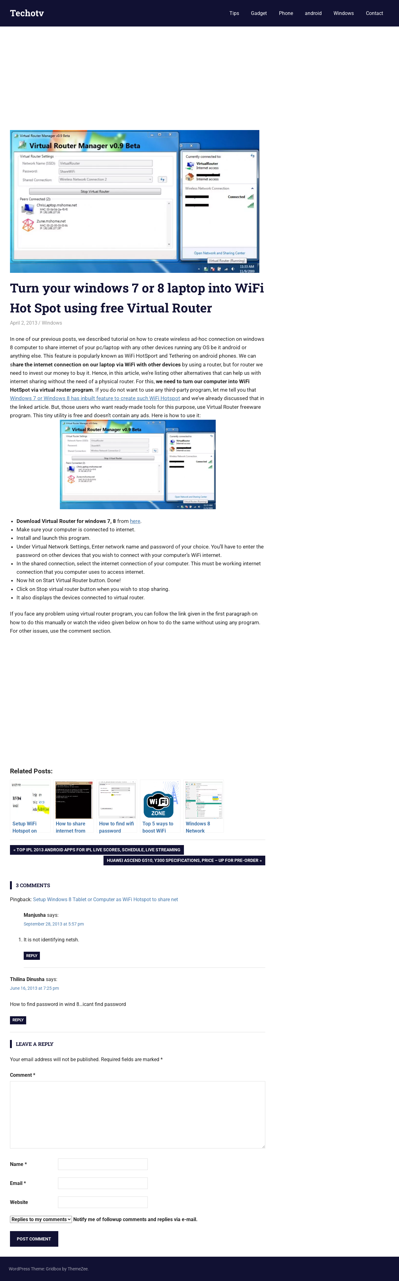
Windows (344, 13)
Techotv (27, 13)
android (313, 13)
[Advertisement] (199, 73)
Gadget (259, 13)
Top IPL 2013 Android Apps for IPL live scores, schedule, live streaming (98, 850)
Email (18, 1183)
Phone (286, 13)
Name (18, 1164)
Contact (374, 13)
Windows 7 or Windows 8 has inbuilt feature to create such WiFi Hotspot (95, 398)
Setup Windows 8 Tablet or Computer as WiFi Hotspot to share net (105, 899)
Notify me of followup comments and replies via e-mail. (104, 1219)
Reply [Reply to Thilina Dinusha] (18, 1020)
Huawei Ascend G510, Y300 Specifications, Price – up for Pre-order (182, 861)
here (135, 521)
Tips (234, 13)
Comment (22, 1075)
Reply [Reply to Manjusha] (31, 955)
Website (19, 1202)
